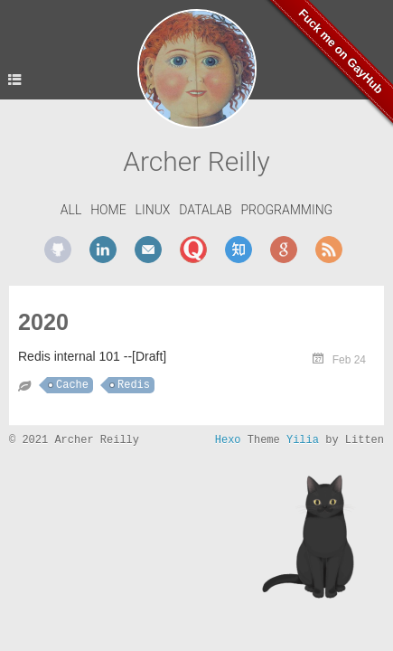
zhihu (238, 249)
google (283, 249)
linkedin (103, 249)
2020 (43, 322)
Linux (153, 210)
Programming (286, 210)
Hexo (228, 440)
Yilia (302, 440)
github (57, 249)
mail (148, 249)
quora (193, 249)
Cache (72, 385)
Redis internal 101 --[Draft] (92, 356)
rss (328, 249)
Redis (133, 385)
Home (108, 210)
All (71, 210)
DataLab (205, 210)
